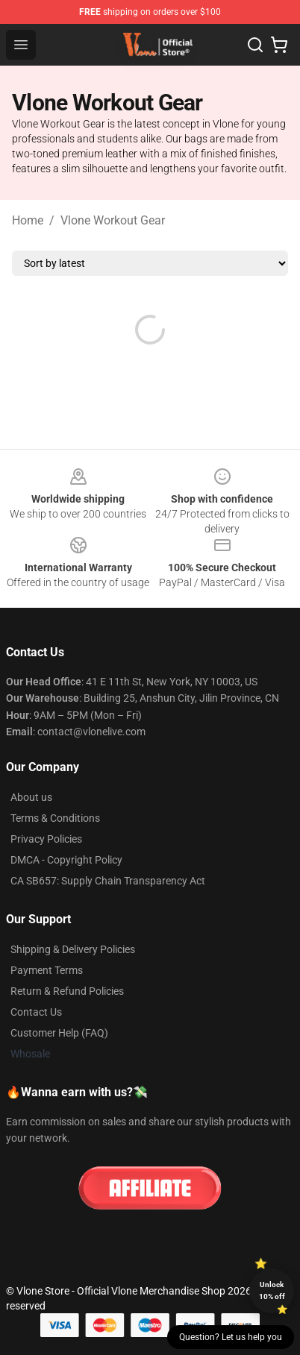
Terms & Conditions (55, 818)
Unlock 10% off (272, 1290)
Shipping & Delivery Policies (72, 949)
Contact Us (36, 1012)
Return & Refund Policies (67, 991)
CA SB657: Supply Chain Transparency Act (107, 881)
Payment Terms (46, 970)
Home (27, 220)
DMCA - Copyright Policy (66, 860)
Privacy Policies (46, 839)
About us (31, 797)
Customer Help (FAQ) (59, 1033)
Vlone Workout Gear (112, 220)
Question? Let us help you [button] (230, 1337)
